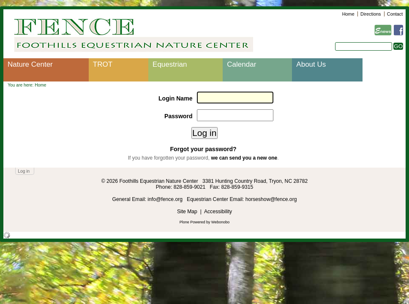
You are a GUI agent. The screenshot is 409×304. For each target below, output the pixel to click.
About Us (311, 64)
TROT (102, 64)
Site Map (187, 211)
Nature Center (30, 64)
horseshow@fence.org (271, 199)
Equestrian (170, 64)
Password (178, 116)
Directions (370, 13)
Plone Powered (192, 222)
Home (348, 13)
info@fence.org (165, 199)
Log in (24, 171)
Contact (395, 13)
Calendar (241, 64)
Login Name (175, 98)
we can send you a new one (244, 158)
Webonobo (220, 222)
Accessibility (218, 211)
